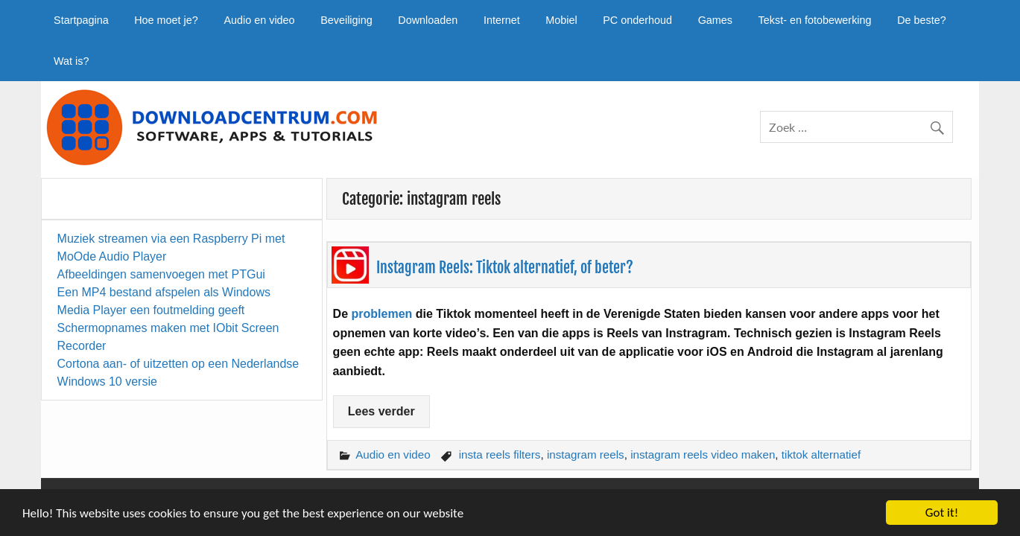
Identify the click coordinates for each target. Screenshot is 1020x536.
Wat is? (71, 61)
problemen (382, 313)
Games (715, 20)
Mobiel (561, 20)
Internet (502, 20)
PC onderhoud (637, 20)
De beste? (921, 20)
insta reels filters (500, 454)
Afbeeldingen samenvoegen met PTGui (161, 274)
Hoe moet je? (166, 20)
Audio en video (259, 20)
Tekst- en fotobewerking (815, 20)
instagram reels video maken (702, 454)
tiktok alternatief (821, 454)
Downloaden (427, 20)
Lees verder (381, 411)
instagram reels (585, 454)
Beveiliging (346, 20)
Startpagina (81, 20)
